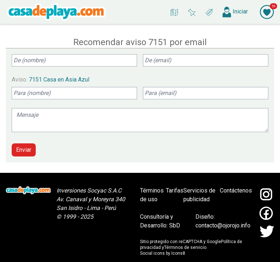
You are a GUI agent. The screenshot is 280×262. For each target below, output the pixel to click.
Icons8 (178, 253)
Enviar (23, 149)
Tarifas (174, 190)
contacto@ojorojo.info (222, 225)
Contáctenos (236, 190)
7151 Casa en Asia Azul (59, 79)
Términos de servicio (185, 247)
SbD (174, 225)
